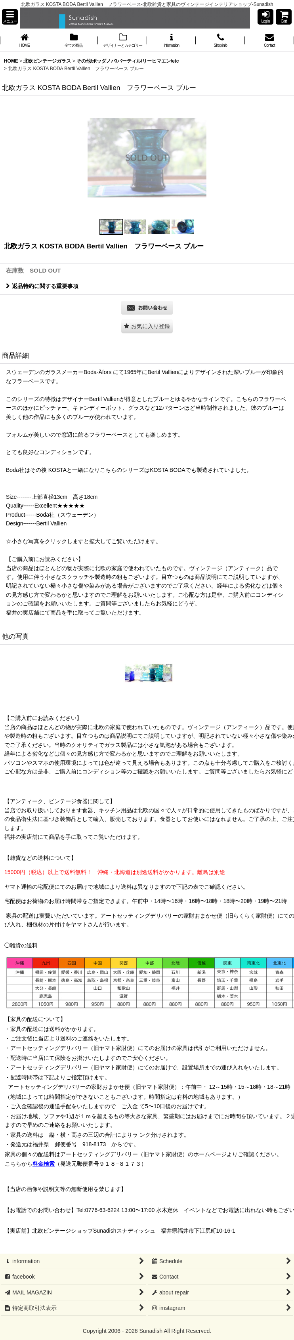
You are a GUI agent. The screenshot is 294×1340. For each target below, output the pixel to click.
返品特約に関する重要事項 (42, 286)
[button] (10, 17)
